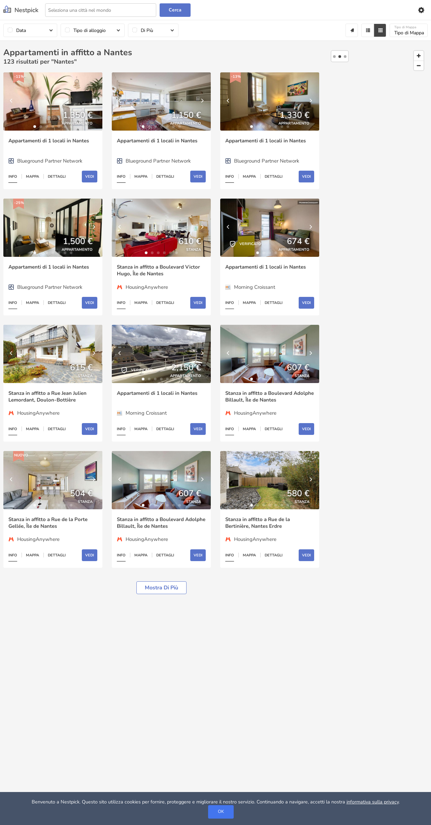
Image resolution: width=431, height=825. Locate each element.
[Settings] (421, 10)
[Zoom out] (419, 65)
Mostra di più (161, 587)
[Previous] (11, 101)
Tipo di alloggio (89, 30)
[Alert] (351, 30)
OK (221, 812)
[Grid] (380, 30)
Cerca (175, 10)
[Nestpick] (20, 9)
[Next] (94, 101)
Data (21, 30)
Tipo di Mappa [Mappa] (409, 30)
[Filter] (367, 30)
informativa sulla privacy (372, 801)
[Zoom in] (419, 56)
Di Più (147, 30)
